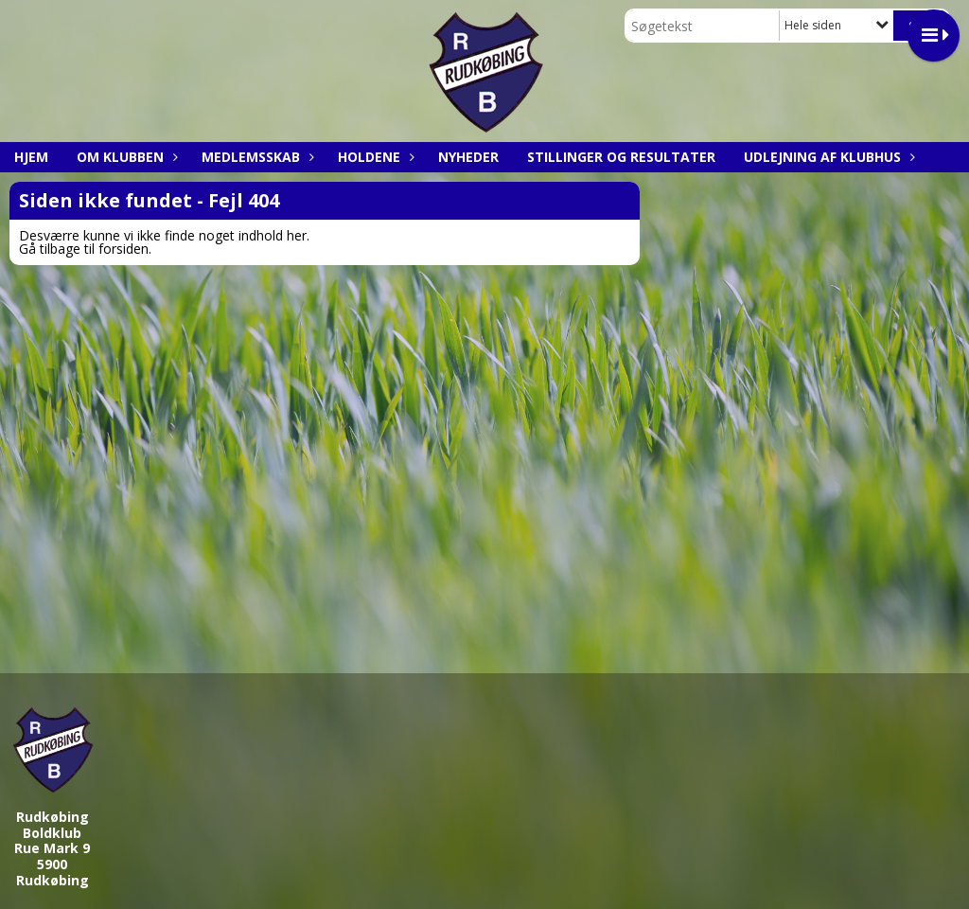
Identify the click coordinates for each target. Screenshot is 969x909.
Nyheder (468, 157)
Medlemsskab (255, 157)
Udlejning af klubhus (827, 157)
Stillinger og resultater (621, 157)
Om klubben (125, 157)
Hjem (31, 157)
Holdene (374, 157)
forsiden (123, 249)
